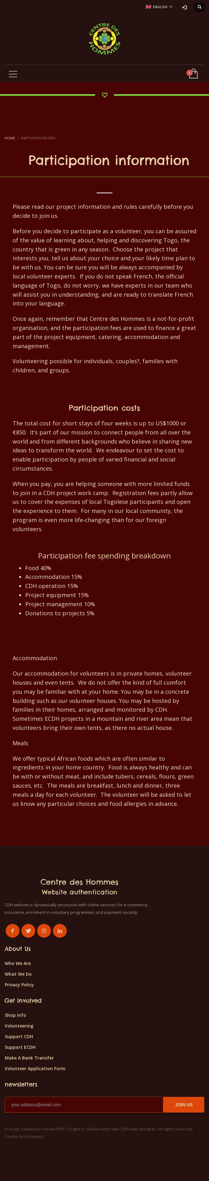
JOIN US (184, 1104)
